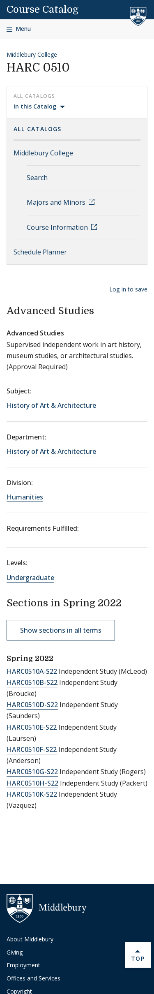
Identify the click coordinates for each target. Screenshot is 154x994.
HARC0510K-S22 (32, 794)
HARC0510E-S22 (32, 727)
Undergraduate (30, 577)
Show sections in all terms (60, 630)
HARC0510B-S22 (32, 682)
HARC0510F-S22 (32, 749)
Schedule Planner (40, 252)
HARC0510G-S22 (32, 771)
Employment (23, 965)
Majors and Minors (57, 202)
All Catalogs (38, 129)
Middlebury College (32, 54)
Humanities (25, 497)
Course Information (58, 227)
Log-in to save (128, 289)
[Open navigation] (18, 29)
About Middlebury (30, 939)
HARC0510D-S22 (32, 704)
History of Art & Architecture (51, 405)
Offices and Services (33, 978)
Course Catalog (42, 9)
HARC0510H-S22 (32, 783)
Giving (15, 952)
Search (37, 177)
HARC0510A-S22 (32, 671)
